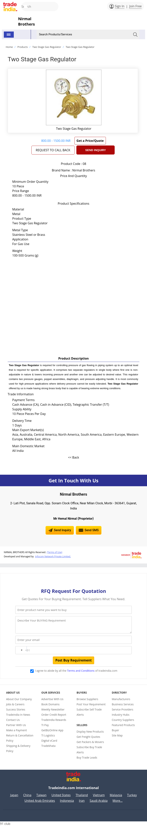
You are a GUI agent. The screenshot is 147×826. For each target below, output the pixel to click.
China (27, 795)
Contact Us (13, 720)
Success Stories (15, 709)
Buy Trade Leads (87, 757)
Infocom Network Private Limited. (53, 556)
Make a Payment (16, 730)
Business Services (123, 704)
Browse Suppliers (87, 699)
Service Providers (122, 709)
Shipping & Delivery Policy (18, 748)
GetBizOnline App (52, 730)
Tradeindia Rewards (53, 720)
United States (61, 795)
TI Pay (45, 725)
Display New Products (90, 731)
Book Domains (50, 704)
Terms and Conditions (81, 670)
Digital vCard (49, 740)
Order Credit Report (53, 714)
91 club (5, 824)
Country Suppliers (123, 720)
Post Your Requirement (91, 704)
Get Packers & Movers (90, 742)
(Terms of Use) (54, 552)
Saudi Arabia (99, 801)
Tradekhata (48, 746)
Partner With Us (16, 725)
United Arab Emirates (39, 801)
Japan (14, 795)
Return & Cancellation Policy (19, 738)
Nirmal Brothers (26, 21)
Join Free (135, 6)
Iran (82, 801)
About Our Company (19, 699)
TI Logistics (48, 735)
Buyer (115, 730)
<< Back (73, 457)
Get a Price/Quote (90, 141)
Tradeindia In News (18, 714)
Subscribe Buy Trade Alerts (89, 749)
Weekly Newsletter (53, 709)
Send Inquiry (95, 150)
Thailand (82, 795)
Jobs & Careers (15, 704)
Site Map (117, 735)
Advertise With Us (52, 699)
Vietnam (99, 795)
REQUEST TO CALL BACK (53, 150)
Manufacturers (121, 699)
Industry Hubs (120, 714)
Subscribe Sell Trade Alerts (89, 712)
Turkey (132, 795)
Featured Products (123, 725)
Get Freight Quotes (88, 737)
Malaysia (116, 795)
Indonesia (67, 801)
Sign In (119, 6)
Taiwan (41, 795)
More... (117, 801)
